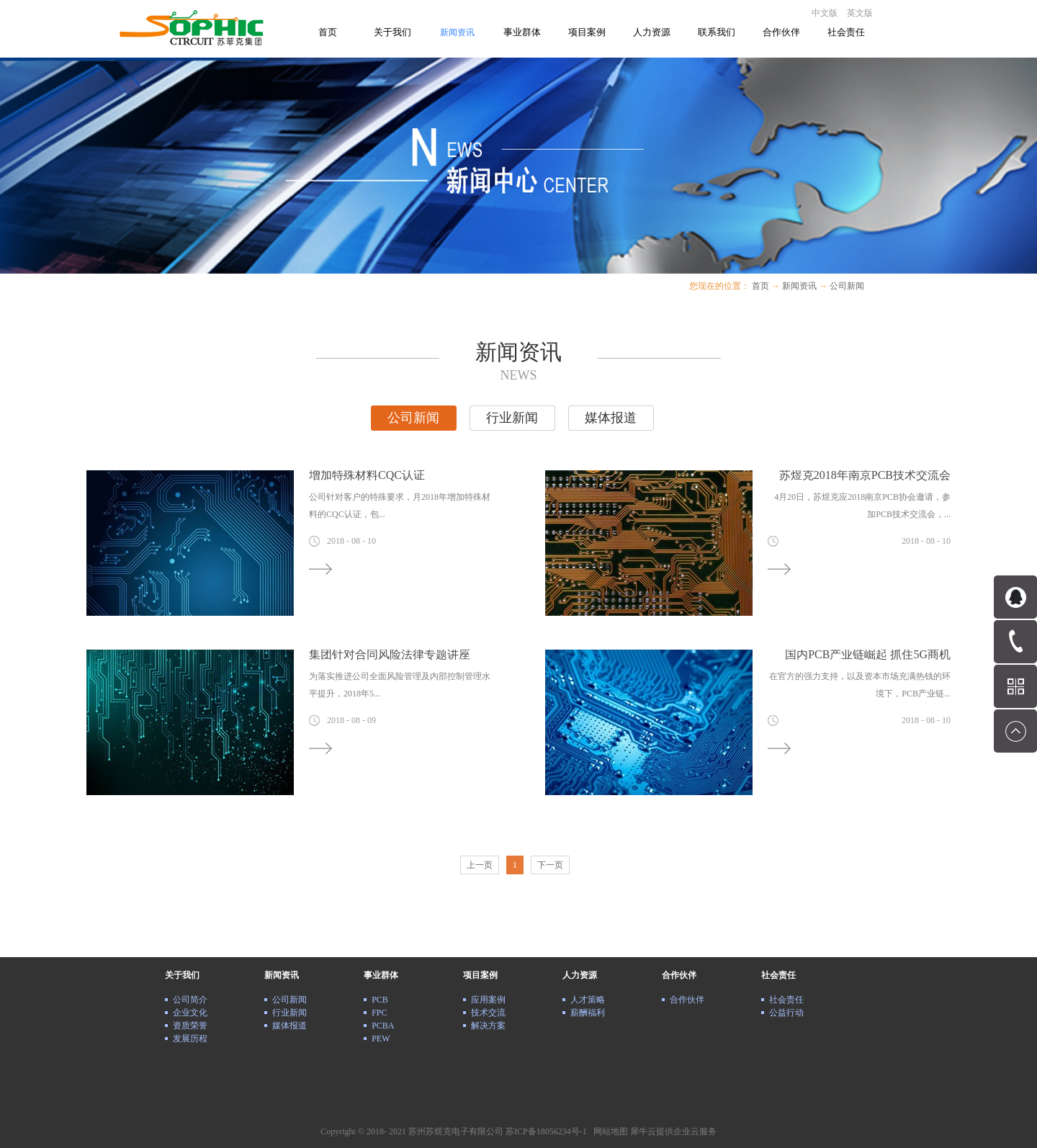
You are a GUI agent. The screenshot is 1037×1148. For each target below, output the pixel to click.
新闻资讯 (799, 286)
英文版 (860, 13)
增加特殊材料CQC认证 (367, 475)
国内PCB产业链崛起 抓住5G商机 (868, 654)
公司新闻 (847, 286)
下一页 (550, 865)
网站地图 (608, 1131)
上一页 (480, 865)
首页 (327, 32)
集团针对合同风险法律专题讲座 (389, 654)
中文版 (825, 13)
